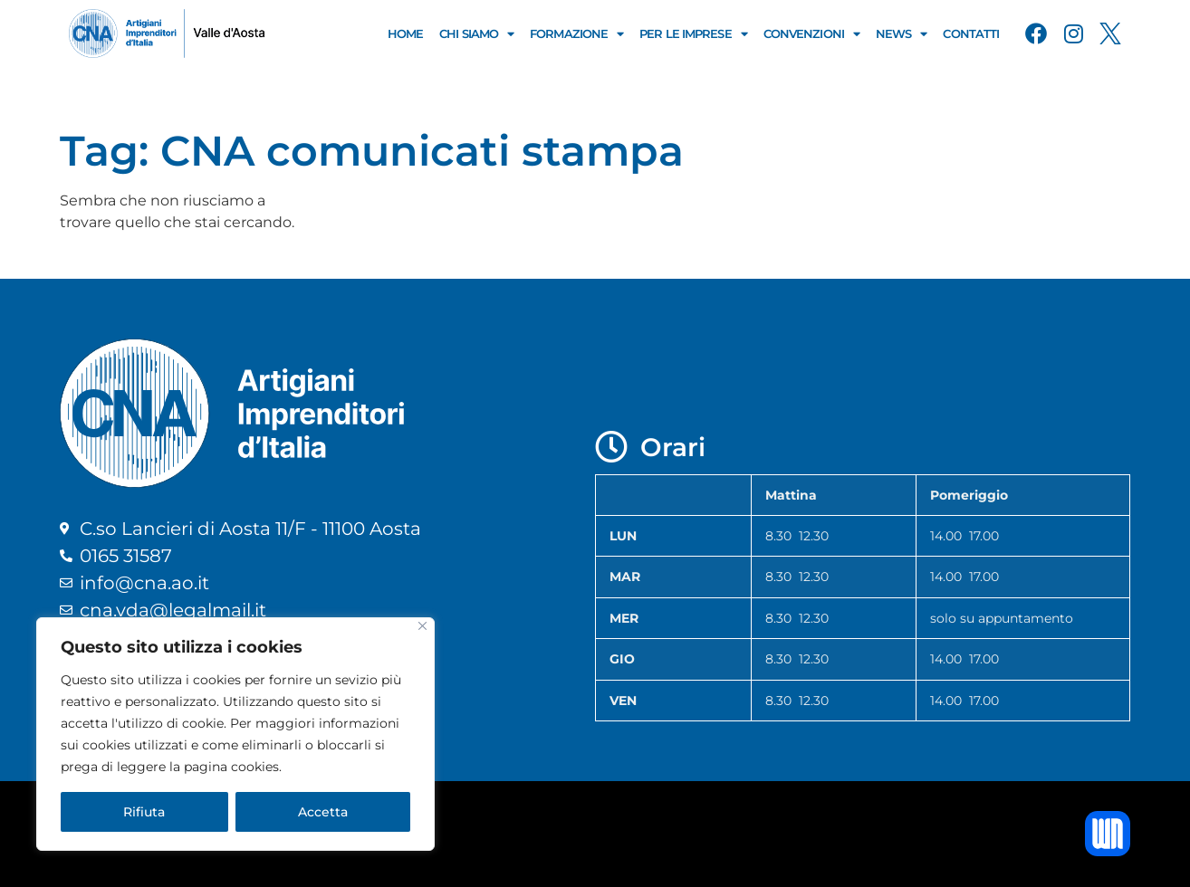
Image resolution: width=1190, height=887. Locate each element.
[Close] (422, 626)
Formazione (576, 34)
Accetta (323, 812)
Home (405, 33)
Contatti (971, 33)
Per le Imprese (693, 34)
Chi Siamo (476, 34)
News (901, 34)
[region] (235, 734)
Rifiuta (144, 812)
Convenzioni (811, 34)
